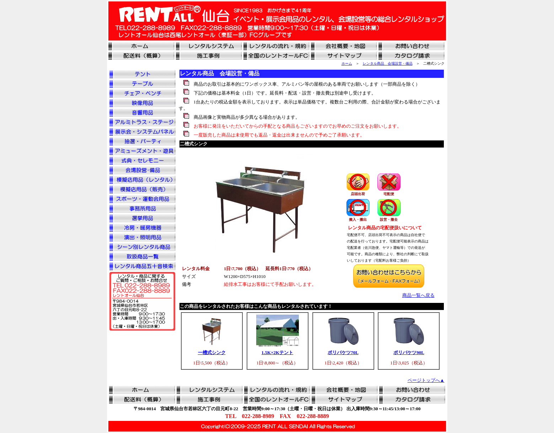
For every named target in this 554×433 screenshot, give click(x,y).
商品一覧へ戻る (418, 295)
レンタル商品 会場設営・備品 (388, 63)
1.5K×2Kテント (277, 352)
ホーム (346, 63)
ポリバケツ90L (408, 352)
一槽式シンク (212, 352)
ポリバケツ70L (343, 352)
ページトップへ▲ (426, 380)
